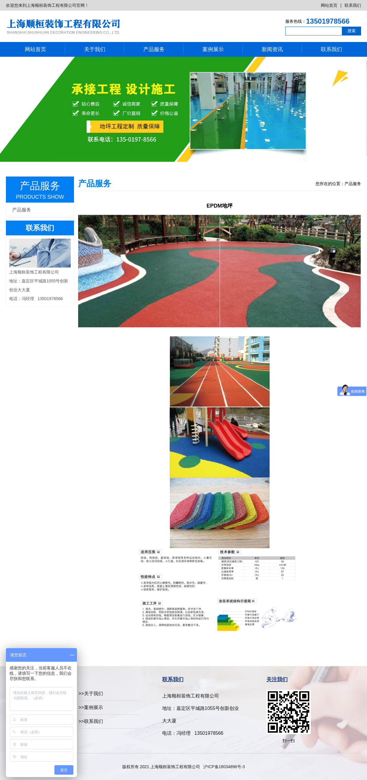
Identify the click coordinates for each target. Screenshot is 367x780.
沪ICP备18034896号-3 (224, 766)
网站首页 (329, 5)
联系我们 (353, 5)
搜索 (351, 30)
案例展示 (213, 49)
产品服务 (154, 49)
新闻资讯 (272, 49)
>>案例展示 (90, 707)
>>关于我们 (90, 693)
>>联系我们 (90, 721)
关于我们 (94, 49)
